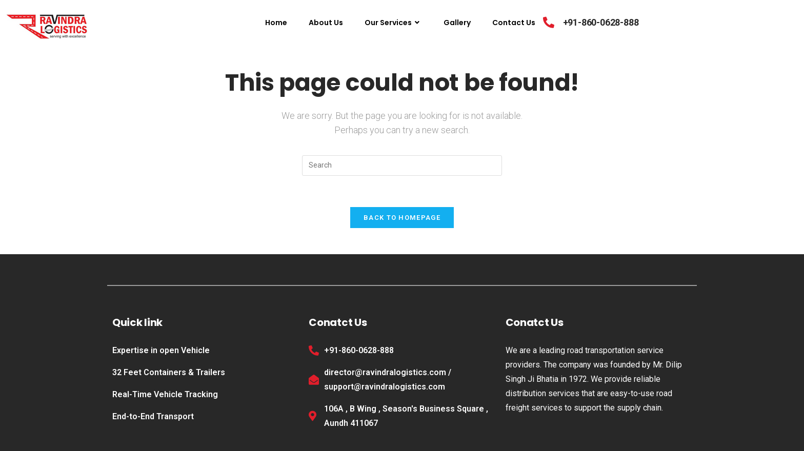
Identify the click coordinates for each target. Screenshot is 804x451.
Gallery (457, 22)
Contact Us (513, 22)
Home (276, 22)
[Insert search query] (402, 165)
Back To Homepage (402, 217)
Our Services (393, 22)
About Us (326, 22)
